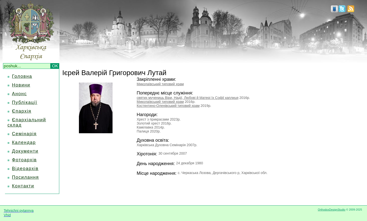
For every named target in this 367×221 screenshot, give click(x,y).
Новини (21, 85)
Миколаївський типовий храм (160, 84)
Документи (25, 151)
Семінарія (24, 133)
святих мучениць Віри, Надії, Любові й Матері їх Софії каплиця (188, 98)
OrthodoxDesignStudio (331, 209)
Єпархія (21, 111)
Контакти (23, 185)
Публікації (24, 102)
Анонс (19, 93)
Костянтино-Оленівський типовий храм (168, 106)
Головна (22, 76)
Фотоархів (24, 159)
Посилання (25, 177)
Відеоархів (25, 168)
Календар (24, 142)
